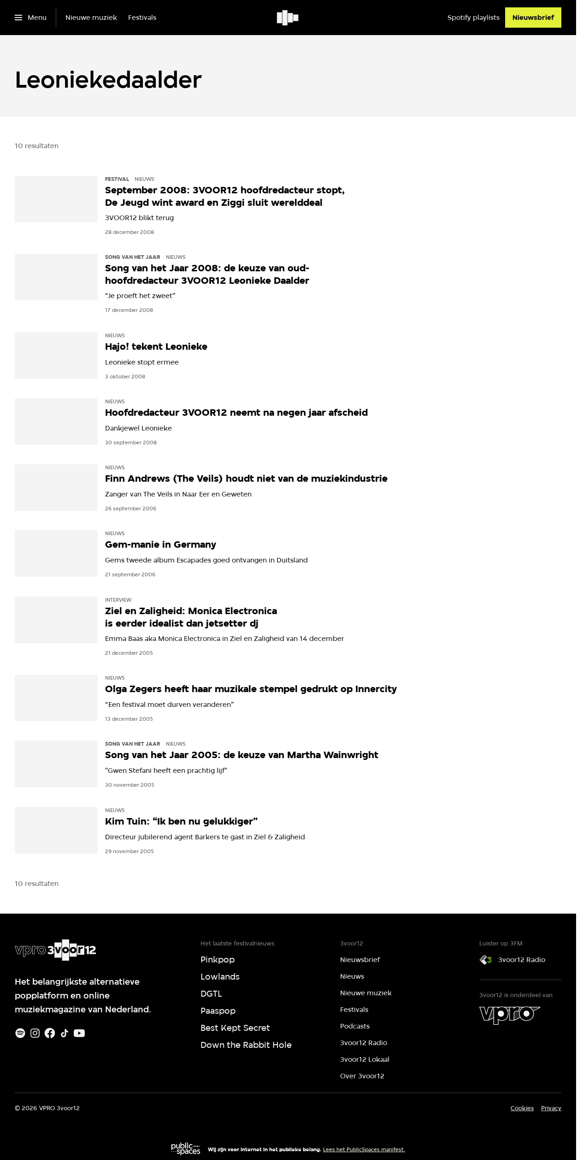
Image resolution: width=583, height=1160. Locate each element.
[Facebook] (49, 1033)
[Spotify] (20, 1033)
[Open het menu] (30, 17)
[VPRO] (509, 1015)
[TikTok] (64, 1033)
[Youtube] (79, 1033)
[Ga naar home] (288, 17)
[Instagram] (35, 1033)
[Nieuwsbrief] (533, 17)
